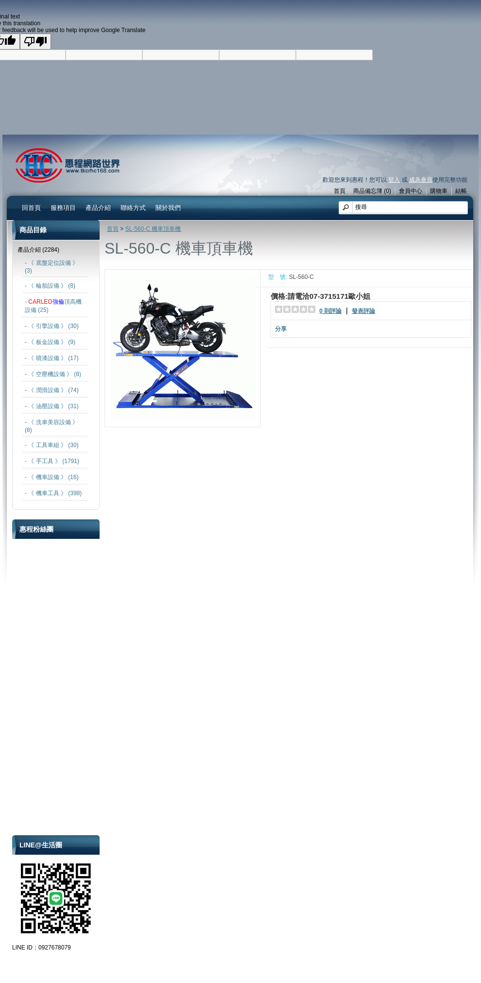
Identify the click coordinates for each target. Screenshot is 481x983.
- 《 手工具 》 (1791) (52, 461)
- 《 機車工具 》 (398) (53, 493)
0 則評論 (330, 311)
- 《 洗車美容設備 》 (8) (51, 426)
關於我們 (168, 207)
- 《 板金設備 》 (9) (50, 342)
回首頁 (31, 207)
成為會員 (420, 179)
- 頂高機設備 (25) (53, 305)
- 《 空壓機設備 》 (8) (53, 374)
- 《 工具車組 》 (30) (52, 445)
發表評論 (363, 311)
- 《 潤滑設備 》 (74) (52, 390)
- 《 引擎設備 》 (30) (52, 326)
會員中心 (410, 191)
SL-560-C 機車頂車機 (153, 228)
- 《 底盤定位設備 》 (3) (51, 266)
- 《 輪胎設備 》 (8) (50, 285)
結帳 (461, 191)
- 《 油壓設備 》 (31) (52, 406)
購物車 (438, 191)
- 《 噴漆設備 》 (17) (52, 358)
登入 (394, 179)
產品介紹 (98, 207)
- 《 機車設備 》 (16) (52, 477)
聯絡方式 (133, 207)
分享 (281, 329)
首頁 (339, 191)
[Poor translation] (35, 42)
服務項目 (63, 207)
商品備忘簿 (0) (372, 191)
